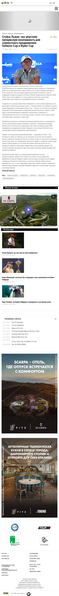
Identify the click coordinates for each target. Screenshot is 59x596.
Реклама (4, 573)
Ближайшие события (54, 319)
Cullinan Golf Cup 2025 (20, 334)
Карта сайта (34, 556)
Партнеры (5, 575)
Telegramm (33, 566)
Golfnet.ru (5, 556)
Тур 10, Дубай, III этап (28, 341)
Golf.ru (4, 553)
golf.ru (6, 593)
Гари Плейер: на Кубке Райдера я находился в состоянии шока (26, 302)
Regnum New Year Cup (19, 337)
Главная (4, 33)
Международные (19, 33)
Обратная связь (35, 558)
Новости (10, 33)
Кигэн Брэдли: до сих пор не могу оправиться (20, 253)
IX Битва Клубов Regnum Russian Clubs (25, 331)
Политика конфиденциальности (8, 569)
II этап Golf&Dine (18, 325)
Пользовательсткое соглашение (8, 566)
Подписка (33, 561)
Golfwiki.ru (5, 558)
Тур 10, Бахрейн (17, 322)
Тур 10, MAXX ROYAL (19, 344)
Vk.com (32, 569)
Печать (55, 37)
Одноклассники (35, 571)
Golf (5, 3)
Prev (7, 21)
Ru (11, 3)
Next (51, 21)
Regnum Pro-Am (17, 328)
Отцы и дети (16, 341)
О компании (34, 553)
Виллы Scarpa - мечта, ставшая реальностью (56, 188)
